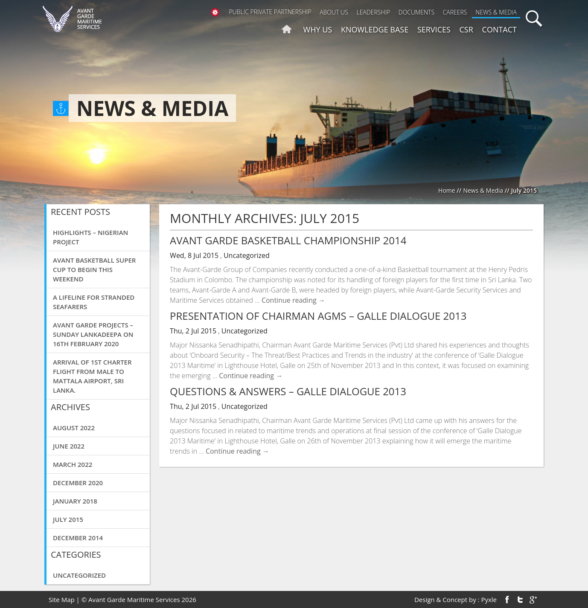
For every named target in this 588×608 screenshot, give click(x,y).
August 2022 (74, 427)
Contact (499, 29)
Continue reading (293, 300)
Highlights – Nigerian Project (90, 237)
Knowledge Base (374, 29)
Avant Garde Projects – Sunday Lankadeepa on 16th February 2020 (93, 334)
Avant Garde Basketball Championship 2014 (288, 240)
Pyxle (489, 599)
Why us (317, 29)
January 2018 (75, 501)
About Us (334, 12)
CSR (466, 29)
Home (446, 190)
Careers (455, 12)
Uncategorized (79, 575)
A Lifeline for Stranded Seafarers (93, 302)
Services (434, 29)
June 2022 (68, 446)
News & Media (496, 12)
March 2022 (72, 464)
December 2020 (78, 482)
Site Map (62, 599)
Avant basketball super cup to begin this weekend (94, 269)
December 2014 (78, 537)
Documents (416, 12)
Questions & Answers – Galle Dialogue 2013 (288, 391)
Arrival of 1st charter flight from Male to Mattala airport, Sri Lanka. (92, 376)
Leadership (373, 12)
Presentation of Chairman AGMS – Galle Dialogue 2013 (318, 316)
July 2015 (68, 519)
